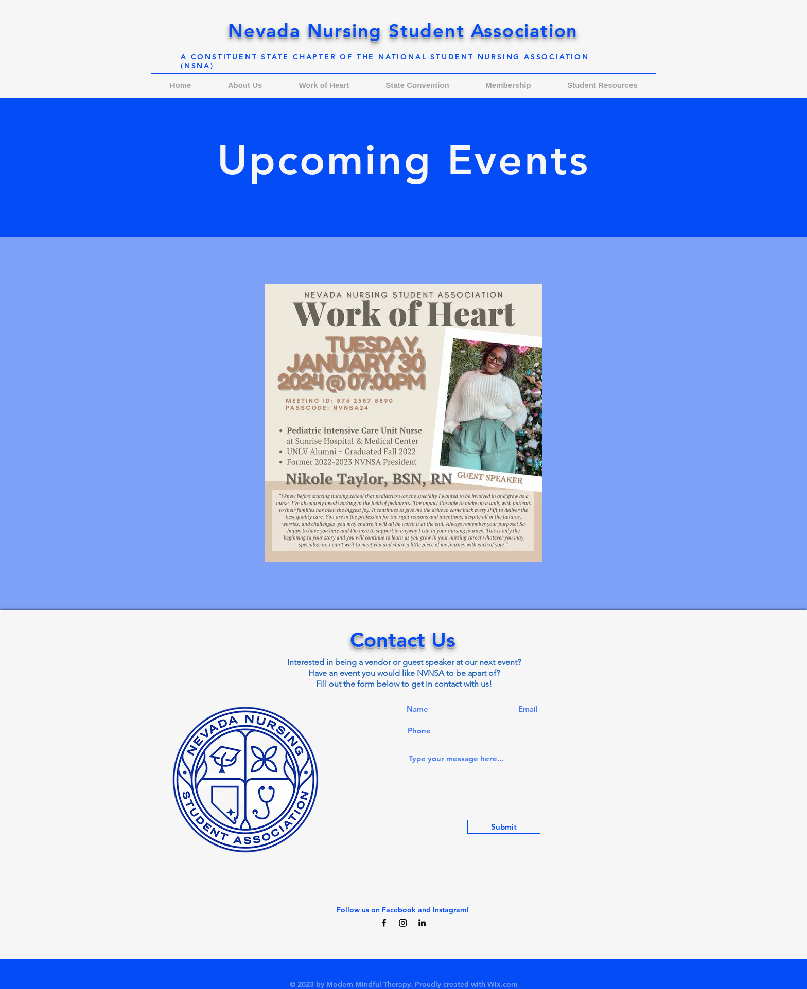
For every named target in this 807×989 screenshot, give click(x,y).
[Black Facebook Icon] (384, 923)
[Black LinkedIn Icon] (422, 923)
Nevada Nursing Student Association (403, 31)
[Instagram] (403, 923)
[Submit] (503, 827)
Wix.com (502, 984)
